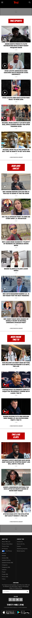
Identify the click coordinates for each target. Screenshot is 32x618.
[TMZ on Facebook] (10, 599)
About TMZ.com (6, 541)
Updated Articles (6, 560)
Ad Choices (5, 548)
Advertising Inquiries (22, 548)
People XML (5, 574)
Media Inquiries (21, 551)
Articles (4, 555)
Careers (19, 546)
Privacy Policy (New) (7, 544)
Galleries (4, 569)
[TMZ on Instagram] (21, 599)
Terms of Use (5, 546)
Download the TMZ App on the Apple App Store (8, 612)
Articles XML (5, 558)
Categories (4, 565)
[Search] (29, 2)
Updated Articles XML (7, 562)
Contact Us (20, 541)
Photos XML (5, 576)
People (3, 572)
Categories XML (6, 567)
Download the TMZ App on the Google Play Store (23, 612)
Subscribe (27, 591)
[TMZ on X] (14, 599)
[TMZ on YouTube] (17, 599)
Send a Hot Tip (20, 544)
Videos (3, 579)
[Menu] (2, 2)
